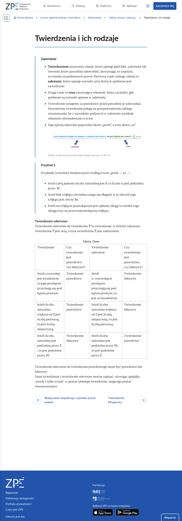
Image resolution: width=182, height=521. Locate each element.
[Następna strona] (126, 400)
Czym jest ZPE (14, 509)
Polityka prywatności (19, 503)
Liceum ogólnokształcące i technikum (60, 17)
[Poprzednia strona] (70, 400)
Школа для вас (15, 516)
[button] (148, 6)
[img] (97, 141)
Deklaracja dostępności (20, 498)
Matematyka (94, 17)
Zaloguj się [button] (165, 6)
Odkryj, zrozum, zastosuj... (123, 17)
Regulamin (12, 492)
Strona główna (23, 17)
